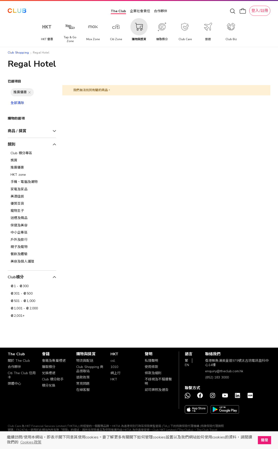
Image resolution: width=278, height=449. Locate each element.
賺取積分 (49, 367)
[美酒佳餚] (32, 196)
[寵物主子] (32, 211)
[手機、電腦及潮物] (32, 182)
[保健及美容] (32, 225)
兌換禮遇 (49, 373)
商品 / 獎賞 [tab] (17, 131)
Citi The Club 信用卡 (22, 375)
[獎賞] (32, 160)
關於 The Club (19, 360)
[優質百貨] (32, 204)
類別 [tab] (11, 144)
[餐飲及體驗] (32, 254)
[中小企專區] (32, 232)
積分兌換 (49, 385)
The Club (118, 11)
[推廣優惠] (32, 167)
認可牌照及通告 (156, 390)
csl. (113, 360)
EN (187, 365)
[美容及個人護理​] (32, 261)
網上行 (115, 373)
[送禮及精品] (32, 218)
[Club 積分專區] (32, 153)
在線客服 (83, 390)
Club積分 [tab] (16, 277)
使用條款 (151, 367)
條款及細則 (153, 373)
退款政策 (83, 377)
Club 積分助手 (53, 379)
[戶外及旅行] (32, 240)
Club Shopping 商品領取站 (89, 369)
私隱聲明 (151, 360)
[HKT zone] (32, 175)
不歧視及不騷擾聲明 (158, 381)
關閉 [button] (264, 440)
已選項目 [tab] (14, 81)
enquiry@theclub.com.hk (224, 371)
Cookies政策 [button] (30, 442)
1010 (114, 367)
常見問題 (83, 383)
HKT (113, 379)
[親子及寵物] (32, 247)
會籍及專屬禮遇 (54, 360)
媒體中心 (14, 383)
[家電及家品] (32, 189)
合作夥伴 (160, 11)
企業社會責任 (140, 11)
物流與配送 (84, 360)
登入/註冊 (259, 10)
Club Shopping (18, 53)
